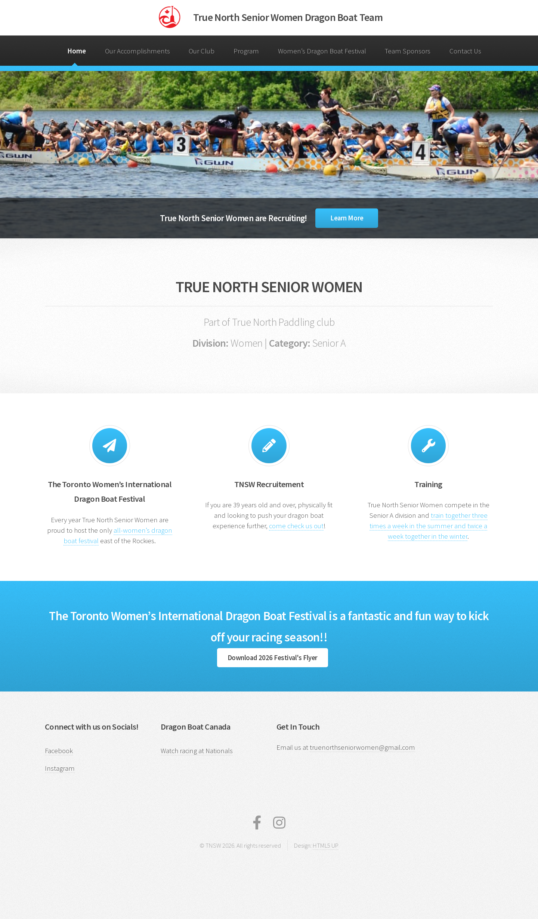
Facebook (59, 750)
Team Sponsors (407, 51)
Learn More (346, 218)
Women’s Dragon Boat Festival (322, 51)
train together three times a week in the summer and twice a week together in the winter (429, 526)
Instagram (60, 768)
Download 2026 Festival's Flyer (273, 657)
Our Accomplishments (137, 51)
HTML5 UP (325, 845)
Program (246, 51)
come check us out (296, 526)
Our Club (201, 51)
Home (76, 51)
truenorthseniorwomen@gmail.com (362, 747)
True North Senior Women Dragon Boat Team (288, 17)
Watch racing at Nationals (197, 750)
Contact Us (465, 51)
